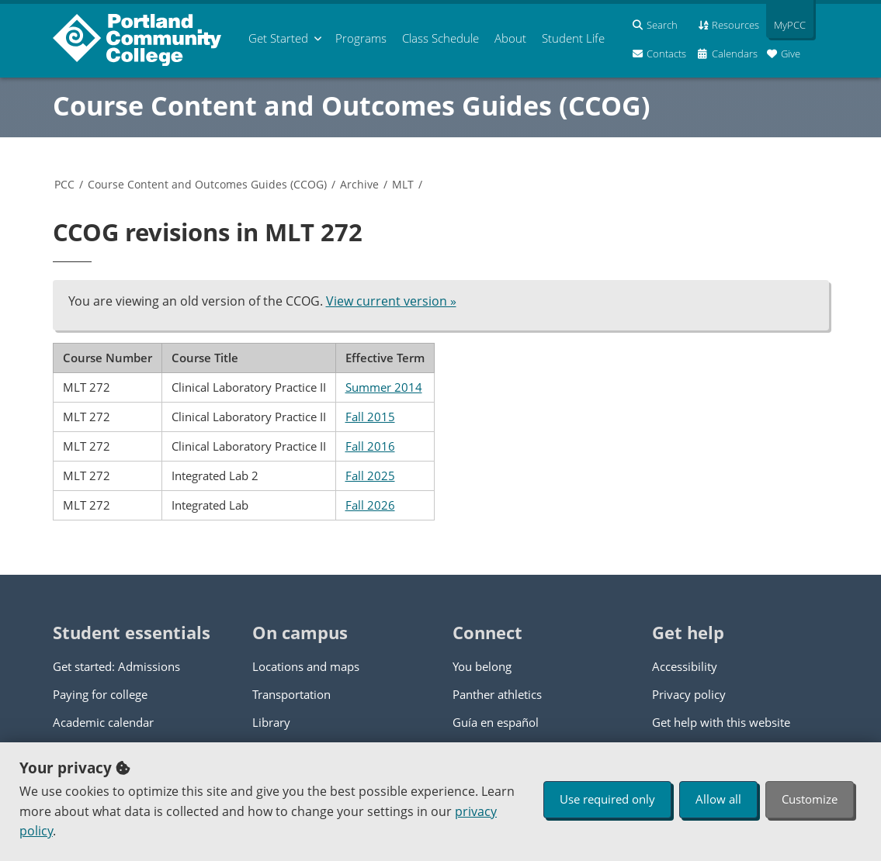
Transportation (291, 694)
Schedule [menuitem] (440, 38)
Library (271, 722)
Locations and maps (305, 666)
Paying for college (100, 694)
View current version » (391, 300)
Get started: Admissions (116, 666)
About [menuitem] (510, 38)
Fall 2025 (370, 475)
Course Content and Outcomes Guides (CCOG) (351, 105)
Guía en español (496, 722)
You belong (482, 666)
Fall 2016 (370, 446)
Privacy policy (689, 694)
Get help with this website (721, 722)
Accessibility (684, 666)
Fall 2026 (370, 505)
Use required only (607, 799)
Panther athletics (497, 694)
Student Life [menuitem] (573, 38)
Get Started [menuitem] (278, 38)
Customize (810, 799)
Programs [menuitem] (361, 38)
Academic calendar (103, 722)
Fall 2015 (370, 416)
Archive (359, 184)
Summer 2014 (383, 387)
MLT (403, 184)
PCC (64, 184)
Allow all (718, 799)
